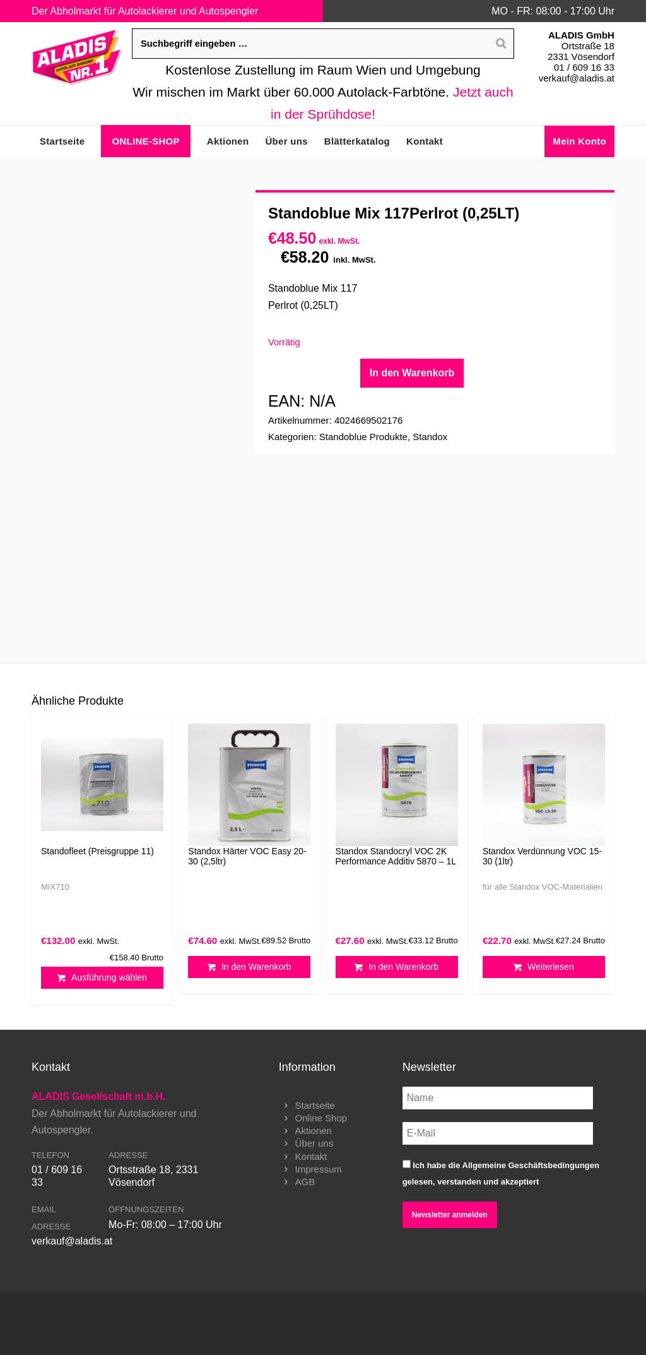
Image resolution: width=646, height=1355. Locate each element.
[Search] (501, 43)
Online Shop (321, 1118)
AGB (305, 1181)
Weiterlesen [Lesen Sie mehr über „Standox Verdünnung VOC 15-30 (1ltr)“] (544, 967)
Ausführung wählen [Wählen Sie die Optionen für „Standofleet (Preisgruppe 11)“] (102, 977)
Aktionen (313, 1130)
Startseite (315, 1105)
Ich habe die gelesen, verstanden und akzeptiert (500, 1173)
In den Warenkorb (412, 372)
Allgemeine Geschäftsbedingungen (530, 1165)
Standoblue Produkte (363, 436)
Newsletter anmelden (450, 1214)
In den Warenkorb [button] (249, 967)
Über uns (314, 1143)
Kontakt (311, 1156)
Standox (430, 436)
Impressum (318, 1169)
